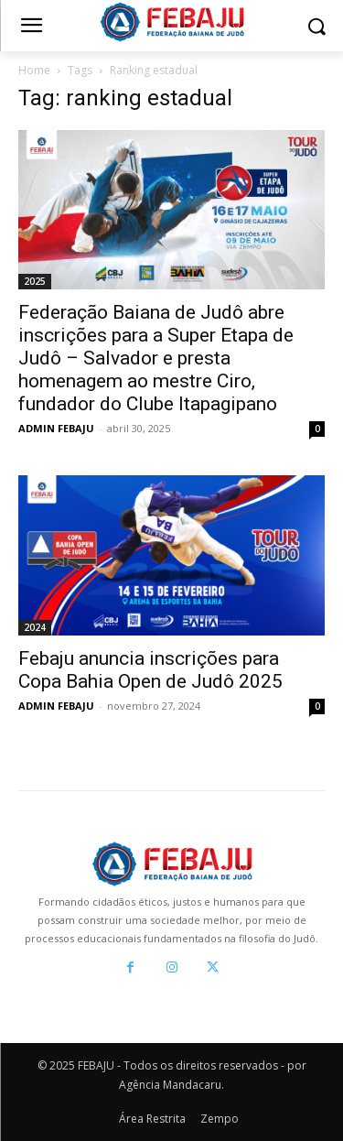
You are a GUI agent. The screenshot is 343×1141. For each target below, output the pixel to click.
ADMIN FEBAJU (56, 428)
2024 (35, 627)
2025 (35, 281)
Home (34, 70)
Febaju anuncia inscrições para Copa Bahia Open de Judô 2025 (150, 669)
